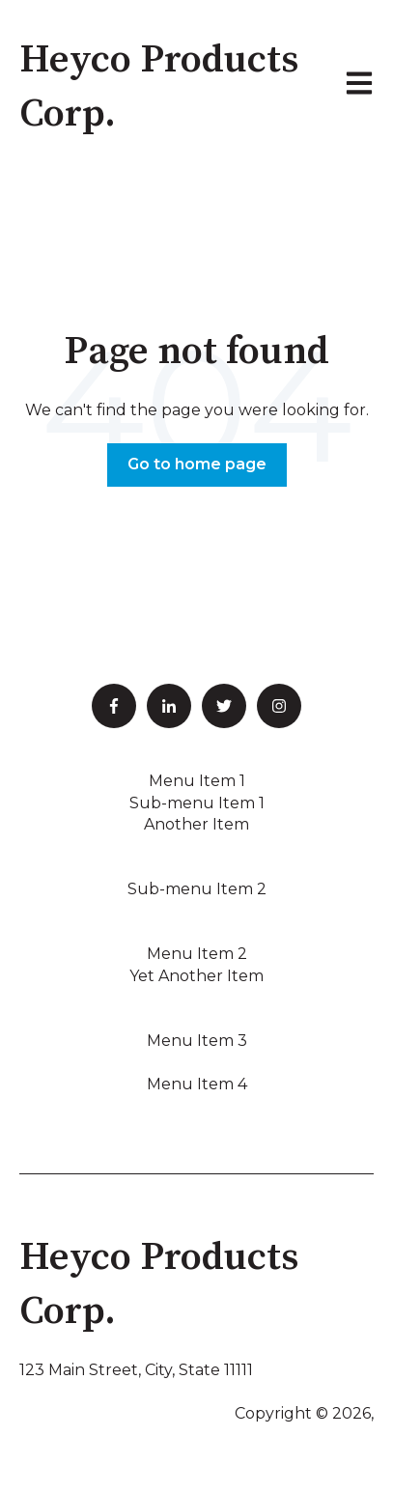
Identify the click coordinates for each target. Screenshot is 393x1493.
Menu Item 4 (197, 1084)
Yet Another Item (196, 976)
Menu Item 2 (197, 953)
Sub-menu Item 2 (197, 889)
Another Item (196, 824)
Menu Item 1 (197, 781)
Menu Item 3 (197, 1040)
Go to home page (197, 464)
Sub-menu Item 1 (197, 803)
